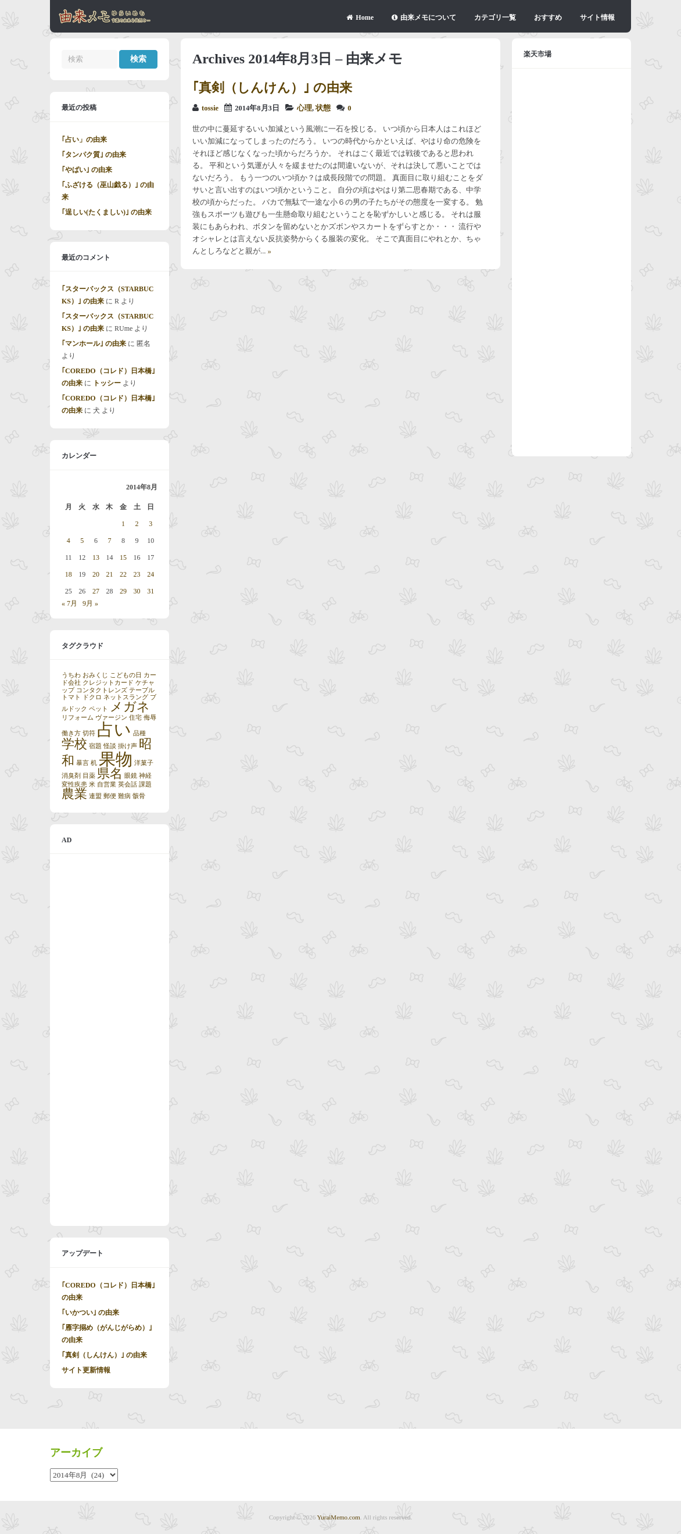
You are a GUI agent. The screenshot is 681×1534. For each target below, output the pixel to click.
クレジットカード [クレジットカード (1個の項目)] (108, 683)
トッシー (107, 383)
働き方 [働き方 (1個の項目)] (71, 733)
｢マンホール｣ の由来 (94, 343)
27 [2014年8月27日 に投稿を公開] (95, 591)
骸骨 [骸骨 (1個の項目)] (138, 796)
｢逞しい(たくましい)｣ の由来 (107, 212)
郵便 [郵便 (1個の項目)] (109, 796)
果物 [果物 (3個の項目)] (115, 759)
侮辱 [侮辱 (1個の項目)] (150, 717)
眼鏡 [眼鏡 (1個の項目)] (130, 776)
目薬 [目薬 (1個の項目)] (89, 776)
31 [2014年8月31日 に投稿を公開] (150, 591)
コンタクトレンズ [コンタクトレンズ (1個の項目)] (101, 690)
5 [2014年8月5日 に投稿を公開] (82, 541)
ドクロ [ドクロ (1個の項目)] (92, 697)
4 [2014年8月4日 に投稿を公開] (68, 541)
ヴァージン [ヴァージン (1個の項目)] (111, 717)
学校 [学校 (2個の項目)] (74, 744)
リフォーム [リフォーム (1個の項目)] (78, 717)
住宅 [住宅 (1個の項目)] (135, 717)
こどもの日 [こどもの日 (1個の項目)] (126, 675)
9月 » (90, 603)
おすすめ (548, 17)
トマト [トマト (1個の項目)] (71, 697)
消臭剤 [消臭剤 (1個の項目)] (71, 776)
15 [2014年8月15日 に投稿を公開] (123, 557)
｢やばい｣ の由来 (87, 170)
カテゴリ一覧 (495, 17)
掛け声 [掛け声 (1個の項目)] (127, 746)
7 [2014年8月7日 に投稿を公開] (109, 541)
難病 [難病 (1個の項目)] (124, 796)
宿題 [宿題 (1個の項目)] (95, 746)
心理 (304, 108)
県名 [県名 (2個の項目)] (110, 774)
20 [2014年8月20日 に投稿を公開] (95, 574)
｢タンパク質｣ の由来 (94, 155)
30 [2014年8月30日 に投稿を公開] (137, 591)
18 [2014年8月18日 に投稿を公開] (68, 574)
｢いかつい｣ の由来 (90, 1312)
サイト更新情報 (86, 1370)
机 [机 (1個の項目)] (94, 763)
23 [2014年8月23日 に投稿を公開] (137, 574)
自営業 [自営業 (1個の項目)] (106, 784)
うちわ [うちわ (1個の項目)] (71, 675)
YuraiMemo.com (338, 1517)
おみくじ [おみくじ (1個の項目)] (95, 675)
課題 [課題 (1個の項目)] (145, 784)
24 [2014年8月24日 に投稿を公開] (150, 574)
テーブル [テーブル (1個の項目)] (142, 690)
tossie (210, 108)
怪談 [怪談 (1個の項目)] (109, 746)
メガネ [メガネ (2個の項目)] (130, 707)
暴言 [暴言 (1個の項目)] (82, 763)
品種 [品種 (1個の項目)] (139, 733)
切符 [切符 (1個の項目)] (89, 733)
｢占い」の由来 (84, 139)
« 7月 (69, 603)
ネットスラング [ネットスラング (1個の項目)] (125, 697)
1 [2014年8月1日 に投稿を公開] (123, 524)
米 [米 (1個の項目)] (92, 784)
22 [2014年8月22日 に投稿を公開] (123, 574)
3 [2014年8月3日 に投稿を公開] (150, 524)
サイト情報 (597, 17)
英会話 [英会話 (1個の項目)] (127, 784)
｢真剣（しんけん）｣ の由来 (272, 87)
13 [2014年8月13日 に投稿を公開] (95, 557)
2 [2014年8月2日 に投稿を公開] (137, 524)
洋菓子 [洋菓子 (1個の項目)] (143, 763)
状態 (323, 108)
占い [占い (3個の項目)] (114, 729)
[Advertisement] (109, 1040)
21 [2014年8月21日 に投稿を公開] (109, 574)
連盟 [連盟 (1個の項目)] (95, 796)
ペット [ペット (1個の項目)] (98, 709)
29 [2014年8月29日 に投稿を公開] (123, 591)
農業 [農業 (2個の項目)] (74, 794)
